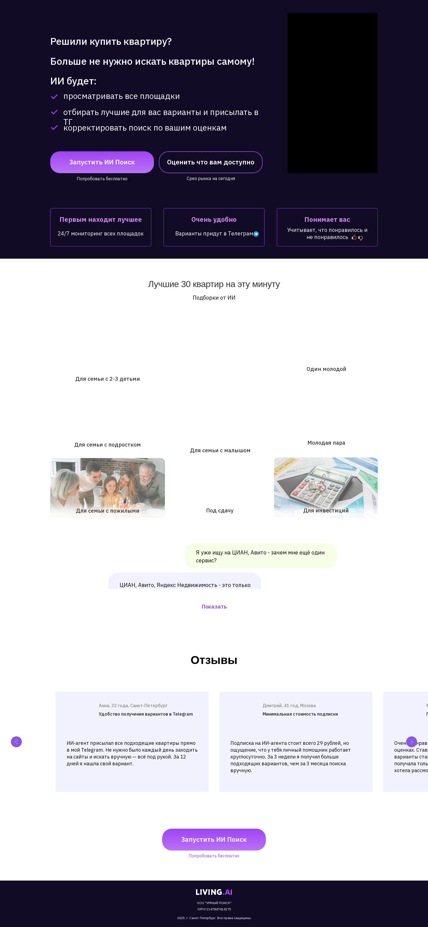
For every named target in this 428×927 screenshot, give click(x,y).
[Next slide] (411, 741)
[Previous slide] (16, 741)
